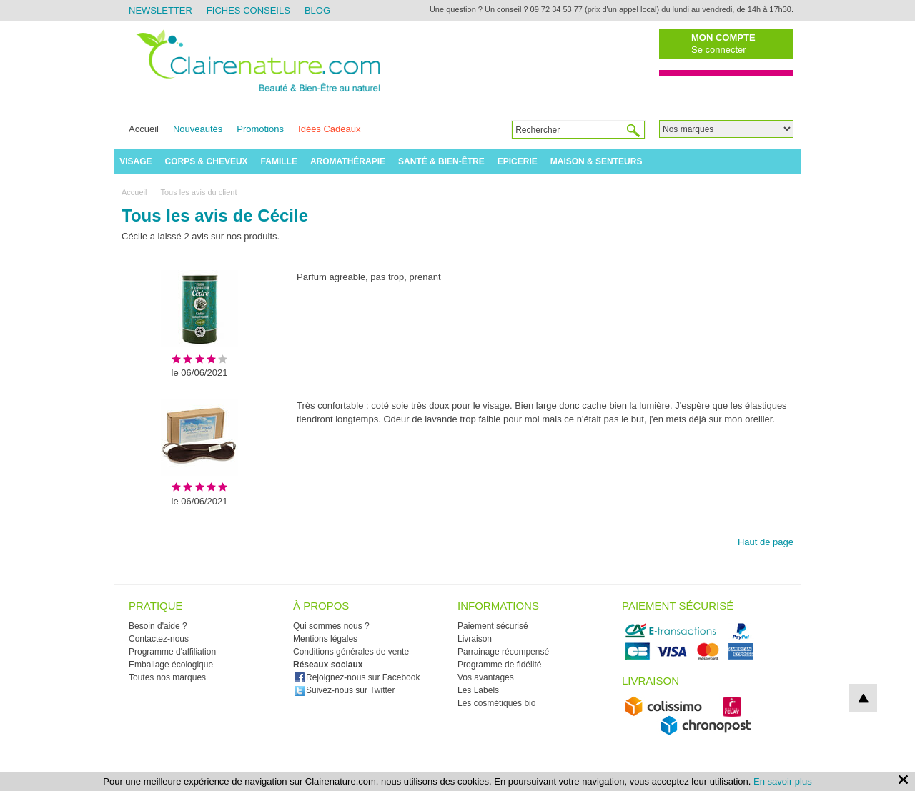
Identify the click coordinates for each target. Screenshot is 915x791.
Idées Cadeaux (329, 129)
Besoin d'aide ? (158, 626)
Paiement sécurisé (493, 626)
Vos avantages (486, 677)
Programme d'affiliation (172, 652)
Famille (279, 161)
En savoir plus (782, 781)
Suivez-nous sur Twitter (344, 690)
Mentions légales (325, 639)
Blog (317, 10)
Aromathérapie (347, 161)
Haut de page (765, 542)
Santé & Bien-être (441, 161)
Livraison (475, 639)
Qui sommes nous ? (331, 626)
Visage (135, 161)
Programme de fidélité (499, 665)
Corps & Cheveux (206, 161)
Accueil (144, 129)
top (863, 698)
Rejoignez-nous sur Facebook (357, 677)
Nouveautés (197, 129)
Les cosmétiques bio (496, 703)
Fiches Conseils (248, 10)
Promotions (260, 129)
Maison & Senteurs (596, 161)
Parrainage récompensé (503, 652)
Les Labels (478, 690)
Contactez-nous (159, 639)
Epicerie (518, 161)
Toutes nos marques (167, 677)
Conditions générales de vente (351, 652)
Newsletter (160, 10)
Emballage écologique (171, 665)
